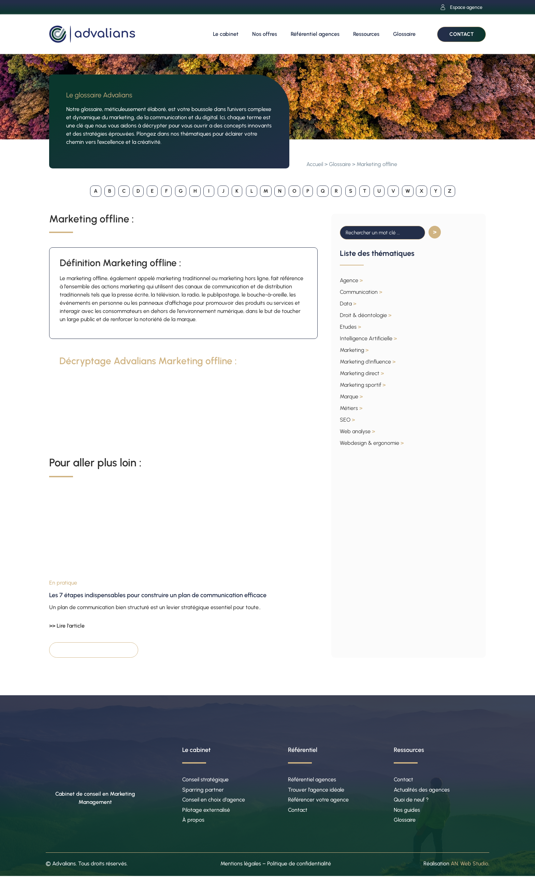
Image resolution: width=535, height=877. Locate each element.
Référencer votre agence (318, 800)
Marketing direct (362, 373)
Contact (297, 810)
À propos (193, 820)
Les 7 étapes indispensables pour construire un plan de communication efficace (157, 595)
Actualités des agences (422, 789)
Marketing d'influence (367, 361)
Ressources (366, 34)
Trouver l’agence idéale (316, 789)
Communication (361, 292)
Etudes (350, 327)
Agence (351, 280)
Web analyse (357, 431)
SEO (347, 419)
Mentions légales (240, 864)
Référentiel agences (315, 34)
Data (348, 303)
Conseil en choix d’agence (213, 800)
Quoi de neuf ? (411, 800)
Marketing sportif (363, 385)
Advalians (64, 864)
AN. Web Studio (469, 864)
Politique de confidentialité (299, 864)
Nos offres (264, 34)
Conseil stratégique (205, 779)
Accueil (314, 164)
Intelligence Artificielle (368, 338)
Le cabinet (225, 34)
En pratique (63, 582)
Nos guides (407, 810)
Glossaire (404, 34)
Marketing (354, 350)
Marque (351, 396)
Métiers (351, 408)
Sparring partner (203, 789)
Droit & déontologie (365, 315)
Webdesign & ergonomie (372, 443)
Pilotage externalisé (206, 810)
